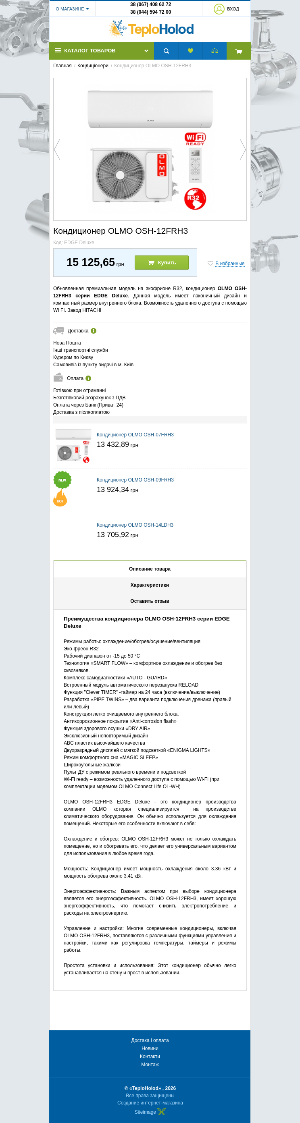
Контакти (150, 1056)
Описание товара (150, 569)
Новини (150, 1048)
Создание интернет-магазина (150, 1103)
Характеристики (150, 585)
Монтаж (150, 1064)
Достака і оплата (150, 1040)
